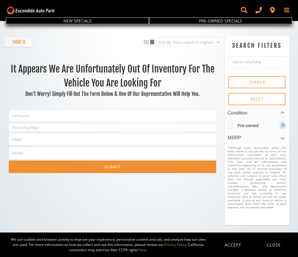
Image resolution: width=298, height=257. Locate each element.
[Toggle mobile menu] (287, 10)
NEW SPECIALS (77, 21)
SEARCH (257, 82)
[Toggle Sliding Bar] (244, 10)
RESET (257, 99)
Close (274, 245)
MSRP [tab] (234, 137)
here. (143, 249)
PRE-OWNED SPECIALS (220, 21)
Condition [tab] (237, 112)
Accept (233, 245)
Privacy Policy (175, 244)
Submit (112, 167)
